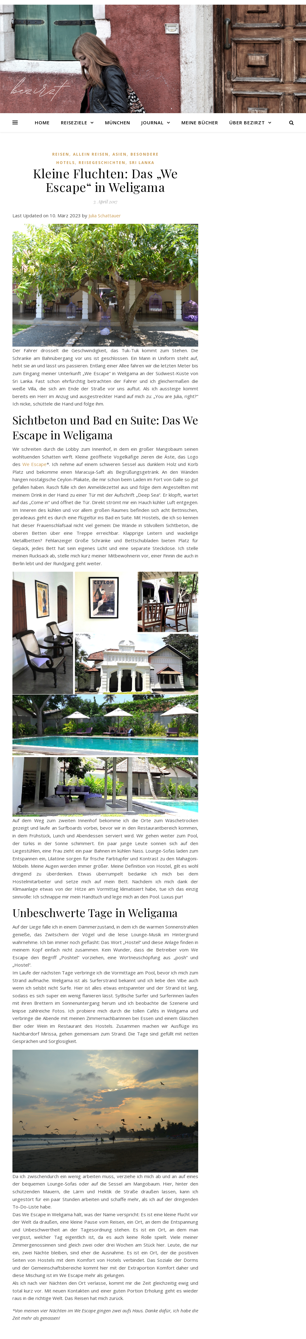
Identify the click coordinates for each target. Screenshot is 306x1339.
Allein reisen (91, 154)
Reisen (60, 154)
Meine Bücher (199, 122)
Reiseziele (74, 122)
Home (42, 122)
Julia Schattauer (105, 215)
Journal (152, 122)
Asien (119, 154)
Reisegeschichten (102, 162)
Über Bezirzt (247, 122)
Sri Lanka (141, 162)
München (117, 122)
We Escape (34, 464)
